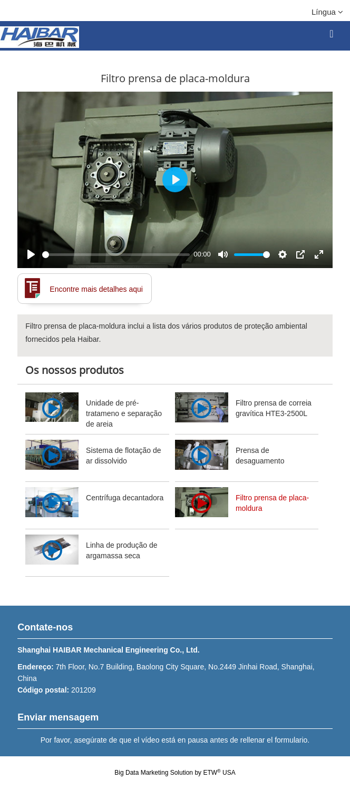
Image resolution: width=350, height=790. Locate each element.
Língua (327, 11)
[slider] (116, 255)
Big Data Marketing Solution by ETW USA (174, 772)
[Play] (31, 254)
